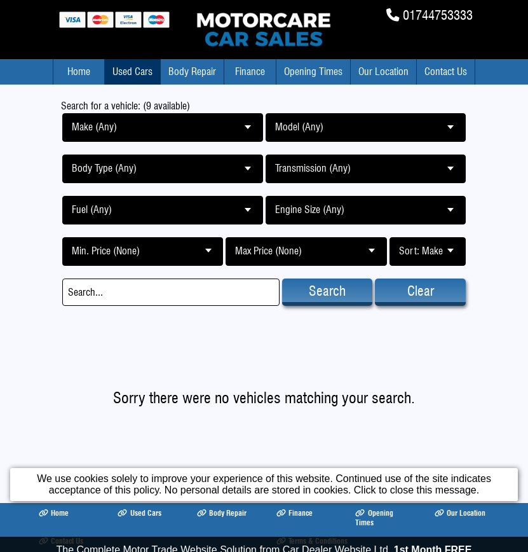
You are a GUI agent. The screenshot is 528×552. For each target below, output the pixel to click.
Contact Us (445, 72)
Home (78, 72)
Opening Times (313, 72)
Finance (250, 72)
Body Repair (192, 72)
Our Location (383, 72)
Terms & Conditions (312, 541)
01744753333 (438, 15)
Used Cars (132, 72)
